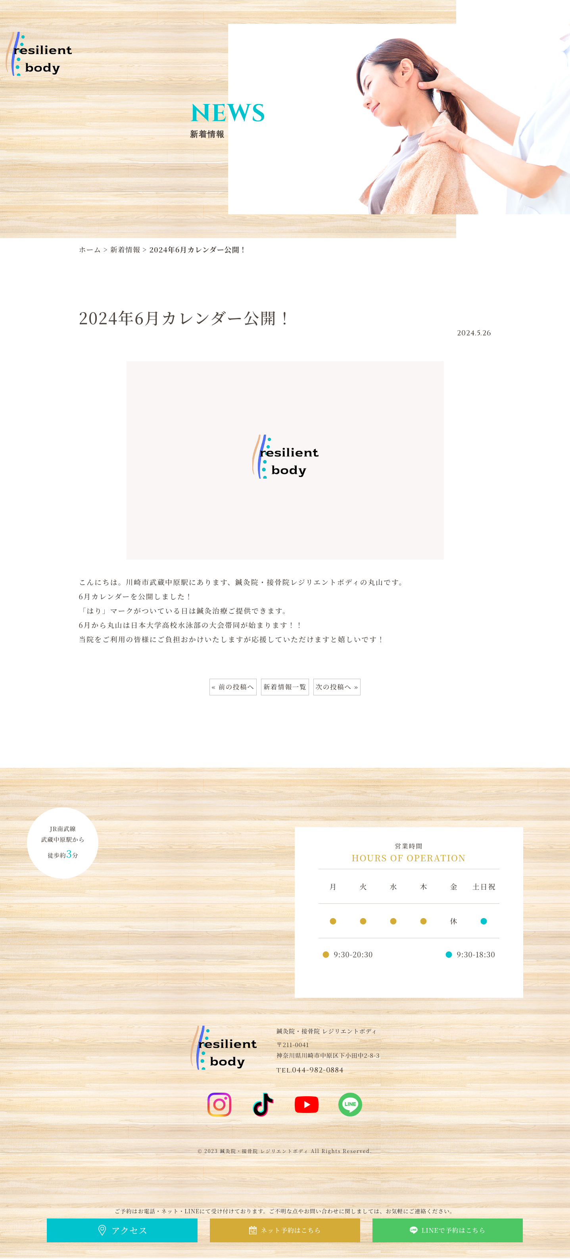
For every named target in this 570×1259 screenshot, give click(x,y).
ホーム (90, 249)
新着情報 (125, 249)
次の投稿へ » (340, 687)
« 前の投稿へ (229, 687)
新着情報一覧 (285, 687)
